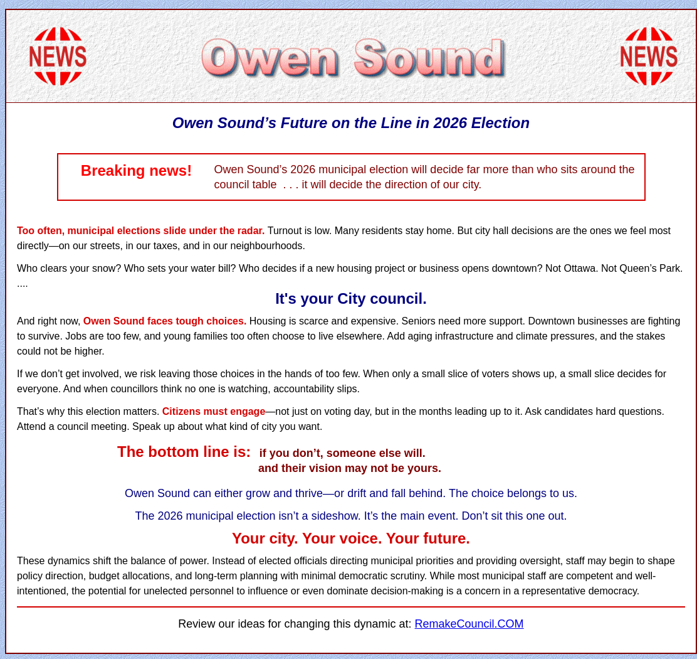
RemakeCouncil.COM (469, 624)
